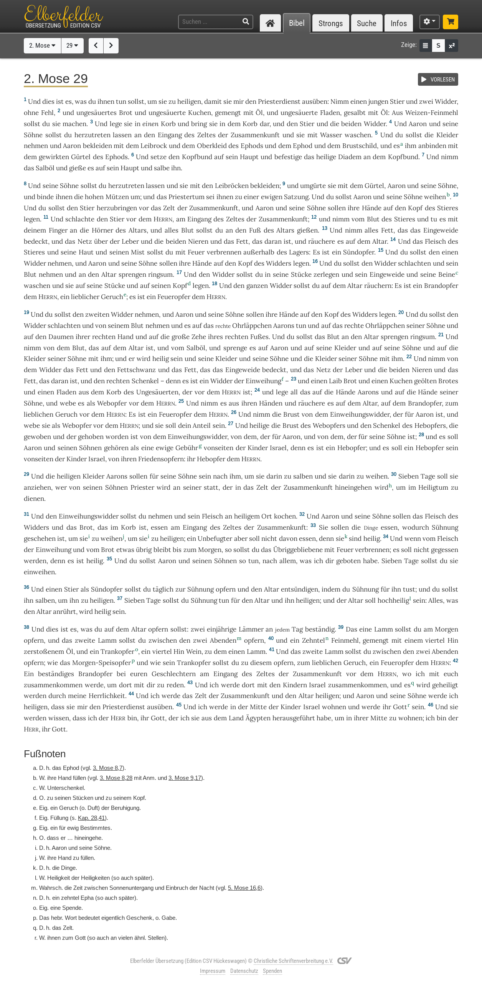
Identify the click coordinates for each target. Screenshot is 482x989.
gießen (307, 230)
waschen (358, 135)
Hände (371, 208)
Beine (446, 274)
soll (370, 600)
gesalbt (355, 112)
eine (365, 629)
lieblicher (85, 297)
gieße (77, 168)
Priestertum (186, 197)
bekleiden (97, 145)
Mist (138, 252)
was (81, 101)
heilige (326, 157)
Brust (291, 414)
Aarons (283, 325)
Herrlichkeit (107, 695)
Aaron (418, 124)
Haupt (249, 157)
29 (72, 45)
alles (171, 230)
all (294, 392)
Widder (446, 101)
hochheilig (393, 600)
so (242, 561)
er (132, 358)
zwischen (163, 640)
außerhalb (258, 252)
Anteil (202, 425)
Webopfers (329, 425)
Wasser (331, 135)
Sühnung (445, 527)
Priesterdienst (279, 101)
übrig (144, 549)
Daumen (61, 336)
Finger (58, 230)
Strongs (331, 23)
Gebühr (186, 448)
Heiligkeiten (95, 877)
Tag (297, 629)
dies (48, 101)
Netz (85, 241)
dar (264, 124)
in (222, 124)
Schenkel (145, 381)
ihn (396, 589)
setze (158, 157)
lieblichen (38, 414)
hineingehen (353, 487)
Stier (397, 101)
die (453, 425)
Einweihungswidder (360, 414)
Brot (125, 112)
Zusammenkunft (255, 135)
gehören (116, 448)
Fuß (255, 230)
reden (175, 685)
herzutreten (92, 135)
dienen (34, 498)
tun (121, 101)
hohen (94, 197)
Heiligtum (433, 487)
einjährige (221, 629)
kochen (285, 516)
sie (340, 538)
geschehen (40, 538)
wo (406, 674)
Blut (373, 219)
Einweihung (263, 381)
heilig (160, 358)
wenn (412, 538)
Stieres (447, 208)
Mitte (258, 707)
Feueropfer (173, 297)
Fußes (259, 336)
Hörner (102, 230)
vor (144, 208)
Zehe (198, 336)
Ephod (302, 145)
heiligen (189, 101)
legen (32, 219)
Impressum (212, 970)
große (181, 336)
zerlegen (326, 274)
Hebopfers (430, 425)
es (68, 101)
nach (220, 476)
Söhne (33, 135)
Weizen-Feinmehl (431, 112)
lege (116, 124)
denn (173, 381)
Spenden (272, 970)
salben (303, 476)
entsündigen (299, 589)
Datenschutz (244, 970)
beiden (351, 124)
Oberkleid (212, 145)
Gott (400, 707)
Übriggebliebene (298, 549)
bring (199, 124)
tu (434, 219)
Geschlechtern (174, 674)
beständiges (56, 674)
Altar (379, 241)
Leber (130, 241)
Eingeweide (440, 230)
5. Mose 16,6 (244, 887)
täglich (163, 589)
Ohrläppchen (252, 325)
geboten (348, 561)
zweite (85, 640)
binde (45, 197)
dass (79, 718)
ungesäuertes (96, 112)
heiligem (247, 516)
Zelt (169, 208)
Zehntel (313, 640)
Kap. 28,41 (91, 817)
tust (409, 589)
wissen (58, 718)
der (187, 392)
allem (287, 561)
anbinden (432, 145)
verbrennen (224, 252)
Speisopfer (115, 662)
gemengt (228, 112)
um (135, 197)
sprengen (132, 274)
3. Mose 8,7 (107, 768)
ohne (31, 112)
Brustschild (359, 145)
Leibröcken (232, 185)
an (138, 135)
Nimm (339, 101)
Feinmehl (345, 640)
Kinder (258, 448)
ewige (164, 448)
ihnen (64, 197)
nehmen (36, 145)
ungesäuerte (167, 112)
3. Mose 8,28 (116, 778)
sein (219, 425)
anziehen (37, 487)
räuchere (321, 241)
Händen (270, 403)
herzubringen (117, 208)
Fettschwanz (136, 370)
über (101, 241)
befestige (288, 157)
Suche (366, 23)
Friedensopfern (161, 459)
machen (74, 124)
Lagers (299, 252)
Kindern (295, 685)
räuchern (377, 285)
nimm (449, 157)
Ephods (252, 145)
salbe (162, 168)
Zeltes (206, 135)
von (48, 348)
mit (93, 358)
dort (125, 685)
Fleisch (435, 241)
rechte (354, 325)
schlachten (414, 263)
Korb (168, 124)
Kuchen (199, 112)
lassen (122, 135)
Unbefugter (215, 538)
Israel (278, 448)
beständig (320, 629)
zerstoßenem (44, 651)
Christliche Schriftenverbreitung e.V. (293, 960)
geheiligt (445, 685)
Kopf (415, 208)
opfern (226, 589)
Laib (335, 381)
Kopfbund (197, 157)
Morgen (209, 549)
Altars (138, 230)
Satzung (296, 197)
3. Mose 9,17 (184, 778)
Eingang (170, 135)
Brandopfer (441, 285)
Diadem (350, 157)
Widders (278, 263)
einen (358, 101)
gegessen (444, 549)
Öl (259, 112)
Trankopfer (117, 651)
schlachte (79, 219)
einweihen (39, 572)
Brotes (448, 381)
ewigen (271, 197)
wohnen (334, 707)
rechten (104, 336)
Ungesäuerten (157, 392)
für (385, 589)
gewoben (37, 436)
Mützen (117, 197)
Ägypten (258, 718)
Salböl (45, 168)
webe (68, 403)
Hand (125, 336)
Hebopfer (351, 448)
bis (177, 549)
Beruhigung (125, 807)
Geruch (112, 297)
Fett (387, 230)
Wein (193, 651)
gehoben (91, 436)
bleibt (162, 549)
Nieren (198, 241)
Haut (86, 252)
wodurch (415, 527)
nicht (269, 538)
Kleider (447, 135)
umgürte (313, 185)
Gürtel (81, 157)
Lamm (383, 629)
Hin (452, 640)
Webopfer (112, 403)
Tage (428, 476)
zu (160, 685)
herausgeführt (293, 718)
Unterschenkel (65, 788)
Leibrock (153, 145)
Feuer (196, 252)
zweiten (97, 314)
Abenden (223, 640)
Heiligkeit (58, 877)
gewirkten (54, 157)
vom (92, 549)
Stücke (301, 274)
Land (236, 718)
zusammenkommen (53, 685)
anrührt (64, 611)
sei (210, 197)
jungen (378, 101)
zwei (426, 101)
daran (273, 241)
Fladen (330, 112)
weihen (435, 197)
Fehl (47, 112)
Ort (266, 516)
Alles (435, 600)
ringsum (160, 274)
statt (211, 487)
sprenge (235, 348)
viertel (435, 640)
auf (219, 157)
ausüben (314, 101)
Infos (399, 23)
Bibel (297, 23)
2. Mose (42, 45)
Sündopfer (358, 252)
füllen (79, 778)
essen (159, 527)
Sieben (408, 476)
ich (92, 718)
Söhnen (90, 448)
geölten (425, 381)
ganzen (257, 285)
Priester (142, 487)
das (257, 241)
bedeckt (36, 241)
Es (316, 252)
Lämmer (251, 629)
